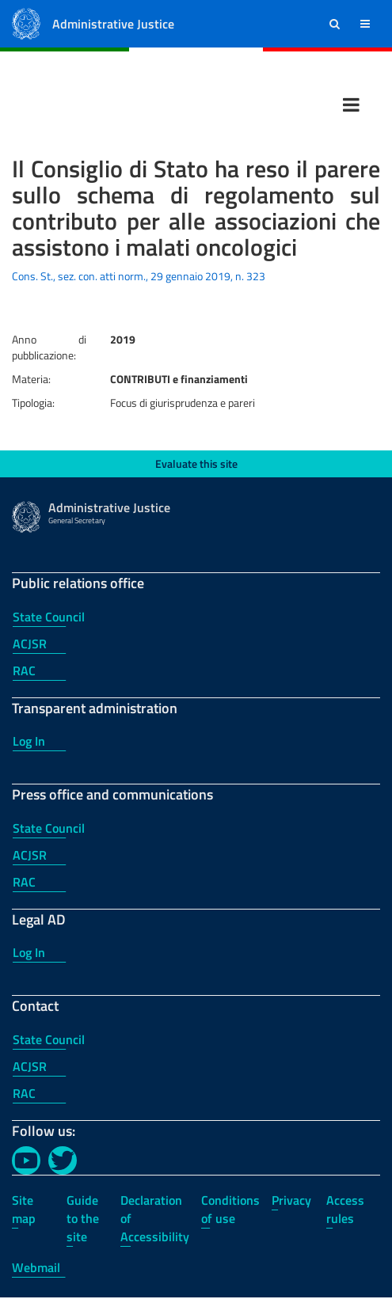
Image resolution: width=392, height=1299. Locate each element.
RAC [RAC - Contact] (24, 1093)
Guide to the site (83, 1218)
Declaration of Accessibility (154, 1218)
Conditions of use (230, 1209)
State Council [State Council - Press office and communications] (49, 828)
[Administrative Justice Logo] (26, 22)
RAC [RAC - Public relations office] (24, 670)
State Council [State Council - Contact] (49, 1039)
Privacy (291, 1200)
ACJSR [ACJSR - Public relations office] (30, 643)
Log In (29, 740)
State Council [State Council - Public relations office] (49, 616)
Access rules (345, 1209)
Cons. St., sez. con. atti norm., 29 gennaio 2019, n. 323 (138, 276)
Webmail (36, 1267)
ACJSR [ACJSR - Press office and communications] (30, 854)
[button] (334, 23)
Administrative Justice (113, 23)
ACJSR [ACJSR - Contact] (30, 1066)
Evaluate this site (196, 463)
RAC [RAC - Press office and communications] (24, 881)
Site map (24, 1209)
